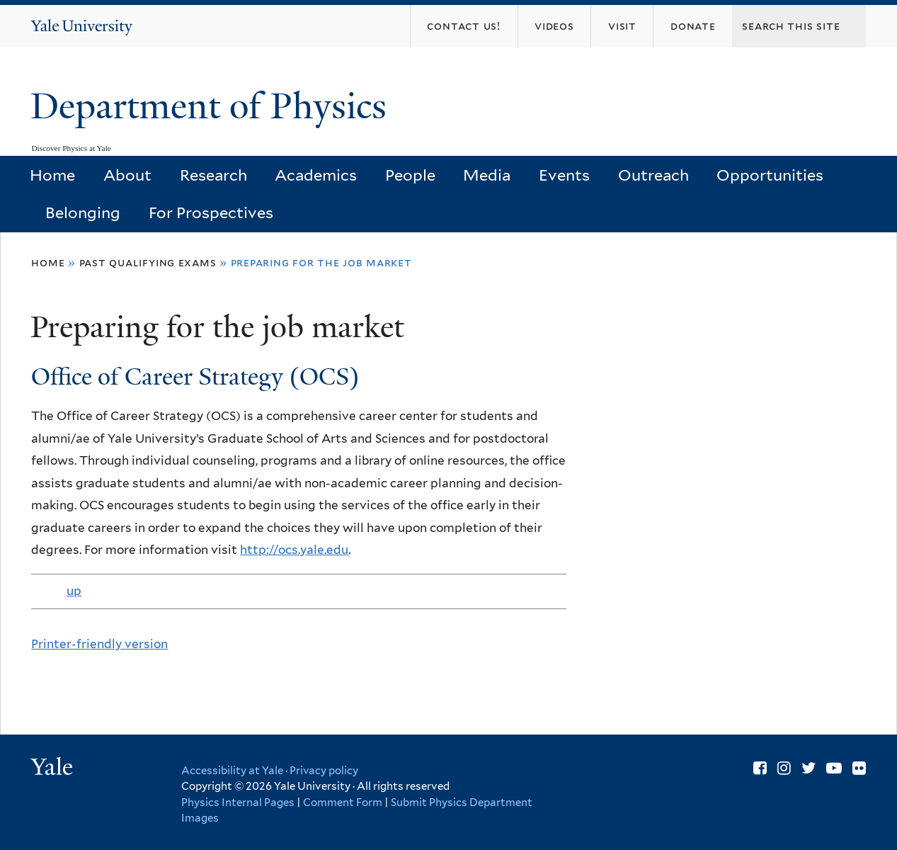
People (410, 175)
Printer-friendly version (99, 644)
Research (213, 175)
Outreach (653, 175)
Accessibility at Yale (232, 770)
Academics (316, 175)
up (74, 591)
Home (52, 175)
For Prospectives (211, 212)
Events (564, 175)
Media (486, 175)
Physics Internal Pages (238, 802)
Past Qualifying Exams (148, 262)
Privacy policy (324, 770)
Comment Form (342, 802)
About (127, 175)
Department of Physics (213, 106)
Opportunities (769, 175)
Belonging (82, 212)
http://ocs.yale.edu (294, 550)
